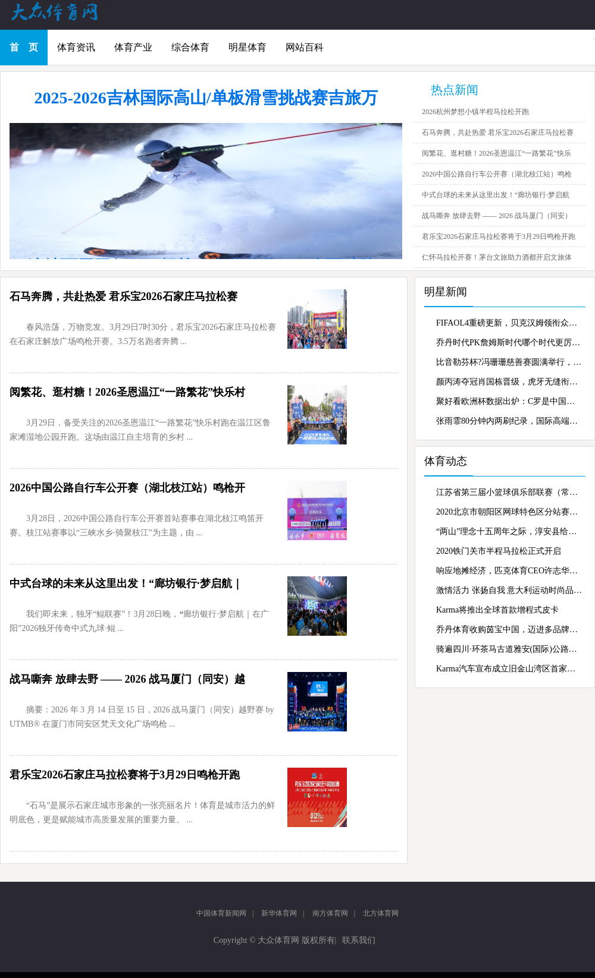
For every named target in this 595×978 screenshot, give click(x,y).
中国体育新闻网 (221, 913)
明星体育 (247, 47)
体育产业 (133, 47)
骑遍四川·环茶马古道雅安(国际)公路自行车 (509, 649)
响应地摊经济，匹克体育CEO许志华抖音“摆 (509, 570)
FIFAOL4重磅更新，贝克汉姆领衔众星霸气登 (509, 322)
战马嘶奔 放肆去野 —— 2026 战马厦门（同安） (497, 216)
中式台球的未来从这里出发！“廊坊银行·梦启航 (495, 195)
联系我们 (358, 940)
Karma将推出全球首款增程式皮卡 (497, 609)
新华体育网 (279, 913)
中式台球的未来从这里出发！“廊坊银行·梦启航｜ (126, 583)
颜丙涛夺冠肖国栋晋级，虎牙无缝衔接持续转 (509, 381)
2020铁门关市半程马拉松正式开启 (498, 551)
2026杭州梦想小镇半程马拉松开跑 (475, 112)
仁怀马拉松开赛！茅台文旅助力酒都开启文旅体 (497, 257)
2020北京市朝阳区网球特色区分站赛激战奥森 (509, 511)
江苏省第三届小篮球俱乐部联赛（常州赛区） (509, 492)
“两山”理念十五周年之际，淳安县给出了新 (509, 531)
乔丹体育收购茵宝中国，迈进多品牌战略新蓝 (509, 629)
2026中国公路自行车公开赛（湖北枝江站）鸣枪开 (127, 488)
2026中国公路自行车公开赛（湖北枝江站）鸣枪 (497, 174)
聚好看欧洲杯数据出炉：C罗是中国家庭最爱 (509, 401)
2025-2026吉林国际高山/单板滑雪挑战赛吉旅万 (205, 98)
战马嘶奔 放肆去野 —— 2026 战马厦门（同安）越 (127, 679)
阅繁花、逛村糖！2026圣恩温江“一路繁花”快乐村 (127, 392)
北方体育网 (381, 913)
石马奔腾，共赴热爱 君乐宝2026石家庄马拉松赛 (498, 132)
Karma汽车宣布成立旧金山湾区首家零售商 (509, 668)
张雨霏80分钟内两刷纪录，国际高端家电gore (509, 421)
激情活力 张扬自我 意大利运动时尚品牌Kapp (509, 590)
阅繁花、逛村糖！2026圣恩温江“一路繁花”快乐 (496, 153)
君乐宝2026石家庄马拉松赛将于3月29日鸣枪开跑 (498, 236)
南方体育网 (330, 913)
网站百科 (305, 47)
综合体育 (190, 47)
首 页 (24, 47)
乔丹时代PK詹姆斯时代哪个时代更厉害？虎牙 (509, 342)
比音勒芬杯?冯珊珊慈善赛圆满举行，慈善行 (509, 362)
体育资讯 (76, 47)
